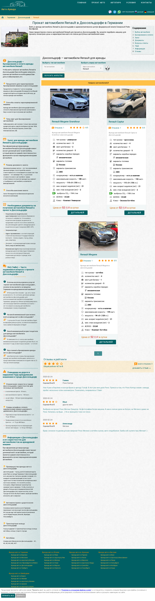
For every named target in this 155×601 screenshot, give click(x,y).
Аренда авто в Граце (108, 568)
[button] (53, 68)
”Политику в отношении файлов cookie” (76, 590)
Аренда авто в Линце (108, 560)
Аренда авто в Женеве (19, 578)
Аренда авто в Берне (18, 576)
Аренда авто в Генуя (51, 563)
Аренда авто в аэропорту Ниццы (82, 563)
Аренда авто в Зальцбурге (110, 563)
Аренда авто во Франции (79, 552)
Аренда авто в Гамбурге (19, 568)
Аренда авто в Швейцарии (19, 573)
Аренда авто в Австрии (107, 552)
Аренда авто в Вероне (52, 565)
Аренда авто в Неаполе (52, 568)
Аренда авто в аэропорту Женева (22, 581)
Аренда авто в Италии (50, 552)
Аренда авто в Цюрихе (19, 584)
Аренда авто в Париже (79, 555)
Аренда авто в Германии (18, 552)
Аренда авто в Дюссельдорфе (21, 565)
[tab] (82, 2)
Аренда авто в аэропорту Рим (54, 557)
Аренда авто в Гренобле (79, 565)
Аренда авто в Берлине (19, 555)
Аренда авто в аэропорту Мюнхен (23, 560)
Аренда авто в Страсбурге (80, 568)
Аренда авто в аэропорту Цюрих (22, 586)
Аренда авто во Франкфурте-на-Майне (24, 563)
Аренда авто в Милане (52, 560)
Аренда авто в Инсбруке (109, 565)
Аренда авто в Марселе (79, 560)
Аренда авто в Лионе (78, 557)
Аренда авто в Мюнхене (19, 557)
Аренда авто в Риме (51, 555)
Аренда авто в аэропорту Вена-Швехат (114, 557)
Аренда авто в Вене (107, 555)
